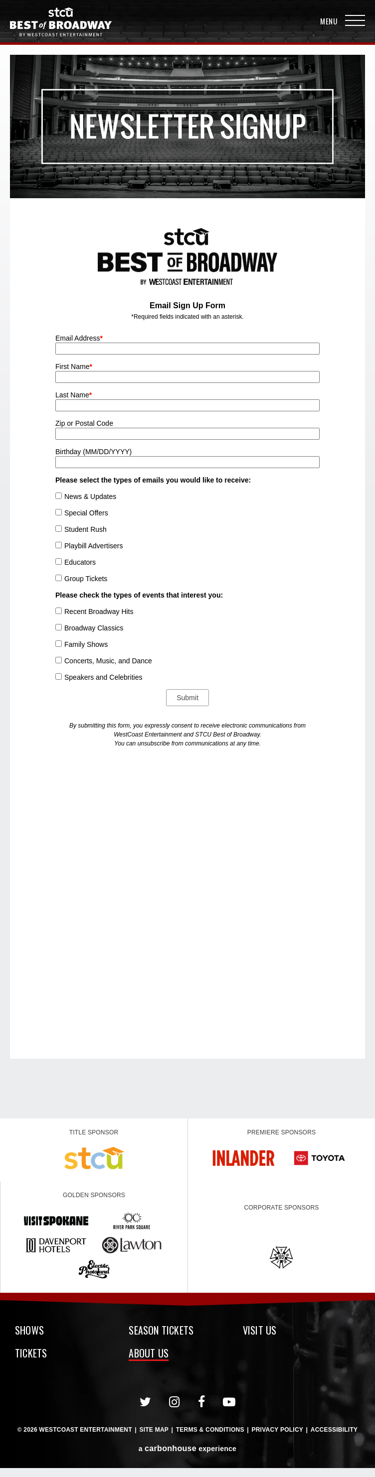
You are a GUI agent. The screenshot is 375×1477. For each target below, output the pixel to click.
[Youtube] (229, 1402)
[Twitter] (146, 1402)
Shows (29, 1331)
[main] (187, 581)
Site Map (154, 1429)
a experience (187, 1448)
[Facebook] (201, 1402)
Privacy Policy (277, 1429)
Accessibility (334, 1429)
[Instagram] (174, 1402)
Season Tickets (161, 1331)
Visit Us (260, 1331)
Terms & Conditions (210, 1429)
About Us (149, 1354)
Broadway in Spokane (61, 21)
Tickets (31, 1354)
